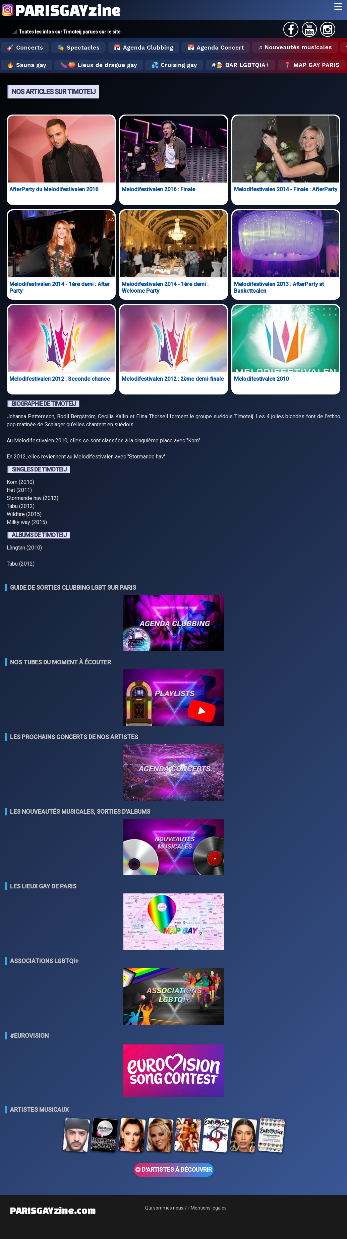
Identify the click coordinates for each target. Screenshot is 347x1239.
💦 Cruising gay (174, 65)
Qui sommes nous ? (166, 1208)
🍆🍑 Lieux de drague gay (98, 65)
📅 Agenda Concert (215, 47)
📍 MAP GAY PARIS (312, 65)
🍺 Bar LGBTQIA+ (242, 65)
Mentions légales (209, 1208)
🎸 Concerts (25, 47)
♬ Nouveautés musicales (295, 47)
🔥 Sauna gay (26, 65)
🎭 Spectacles (78, 47)
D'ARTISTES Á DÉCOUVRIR (173, 1169)
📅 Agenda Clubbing (143, 47)
